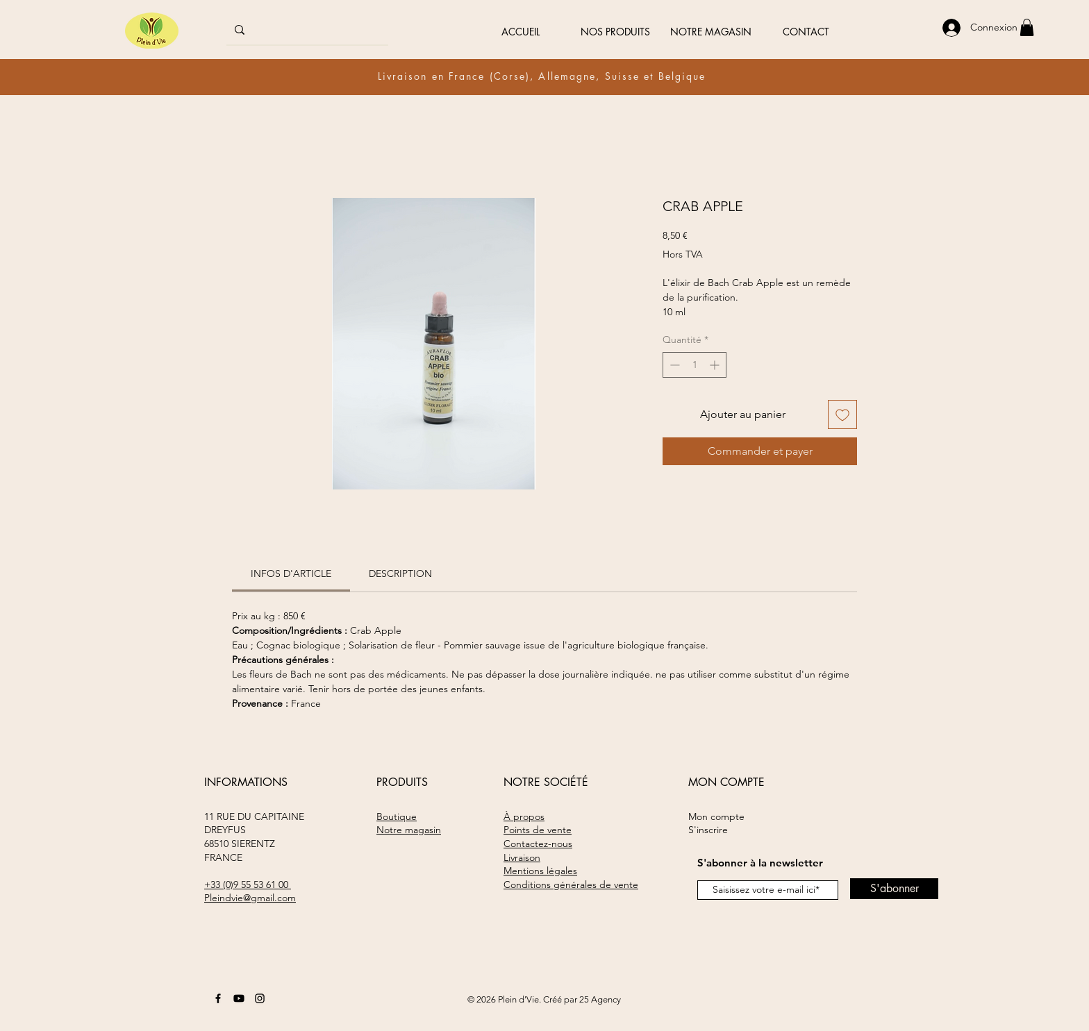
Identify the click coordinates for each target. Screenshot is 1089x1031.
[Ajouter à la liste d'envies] (842, 414)
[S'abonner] (894, 888)
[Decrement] (673, 365)
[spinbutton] (694, 365)
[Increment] (715, 365)
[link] (291, 573)
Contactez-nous (538, 843)
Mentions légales (540, 870)
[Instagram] (259, 998)
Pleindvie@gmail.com (250, 897)
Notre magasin (408, 829)
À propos (524, 816)
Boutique (396, 816)
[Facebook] (218, 998)
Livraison (522, 857)
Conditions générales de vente (571, 884)
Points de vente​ (538, 829)
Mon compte (716, 816)
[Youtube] (239, 998)
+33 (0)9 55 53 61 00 (247, 884)
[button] (1027, 27)
